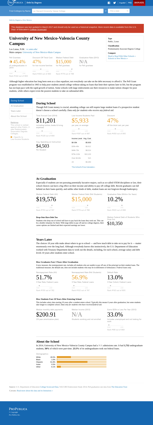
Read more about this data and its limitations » (35, 391)
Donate (139, 2)
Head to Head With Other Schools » (122, 56)
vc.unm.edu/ (32, 49)
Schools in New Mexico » (118, 58)
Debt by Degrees (34, 2)
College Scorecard (38, 29)
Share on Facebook (109, 3)
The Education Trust (119, 387)
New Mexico (27, 20)
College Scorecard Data (49, 387)
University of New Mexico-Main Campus (42, 52)
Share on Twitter (114, 3)
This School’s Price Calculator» (83, 167)
